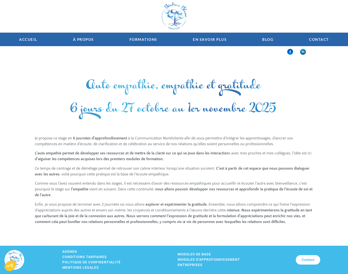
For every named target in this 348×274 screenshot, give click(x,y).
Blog (267, 39)
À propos (83, 39)
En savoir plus (209, 39)
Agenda (69, 252)
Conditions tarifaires (84, 257)
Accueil (28, 39)
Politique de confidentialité (91, 262)
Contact (319, 39)
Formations (143, 39)
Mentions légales (80, 268)
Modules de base (194, 254)
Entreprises (190, 265)
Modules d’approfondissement (209, 260)
